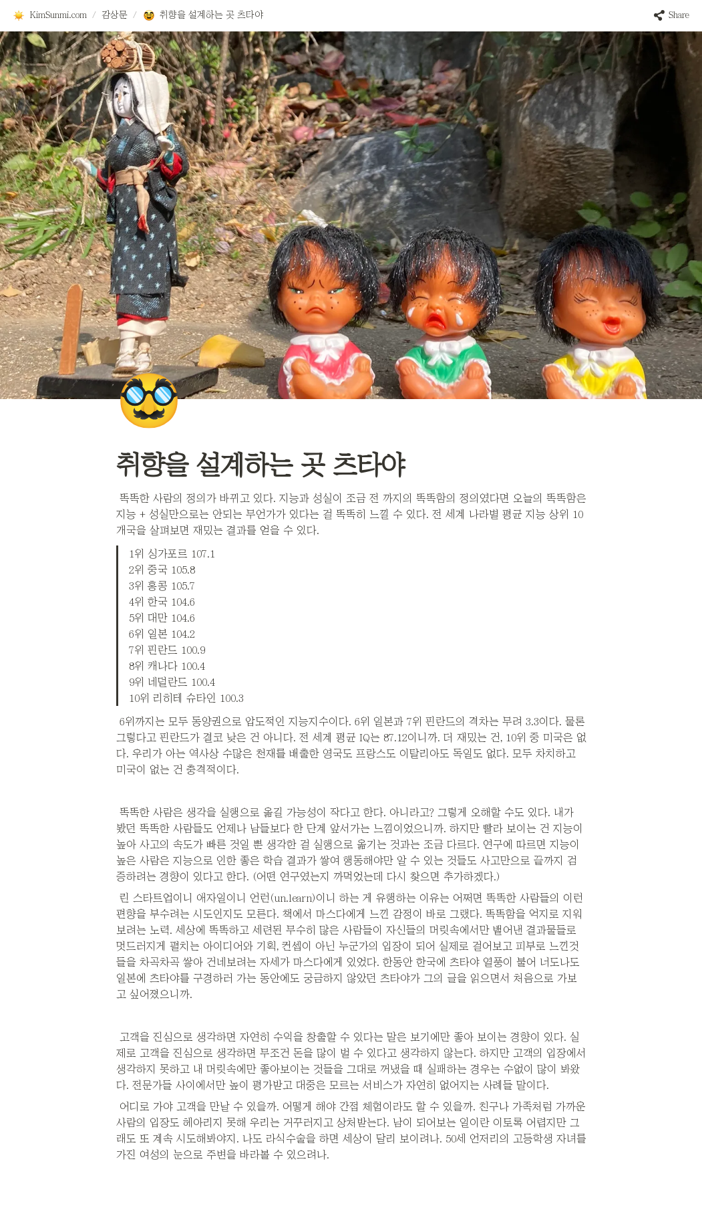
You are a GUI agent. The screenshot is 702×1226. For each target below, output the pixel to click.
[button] (49, 15)
